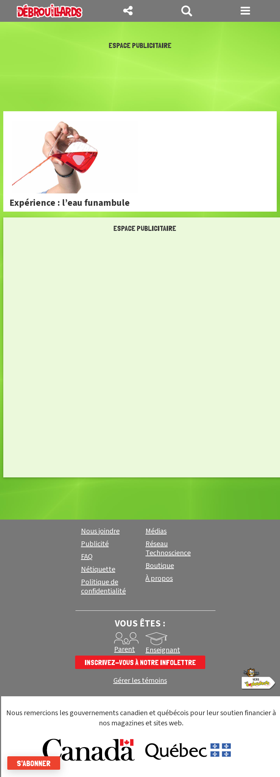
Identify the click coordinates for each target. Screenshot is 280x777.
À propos (159, 578)
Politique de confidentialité (103, 586)
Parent (124, 649)
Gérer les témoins (140, 680)
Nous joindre (100, 531)
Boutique (159, 566)
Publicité (95, 544)
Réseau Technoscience (168, 548)
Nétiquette (98, 569)
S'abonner (34, 763)
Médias (156, 531)
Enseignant (162, 650)
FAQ (87, 557)
